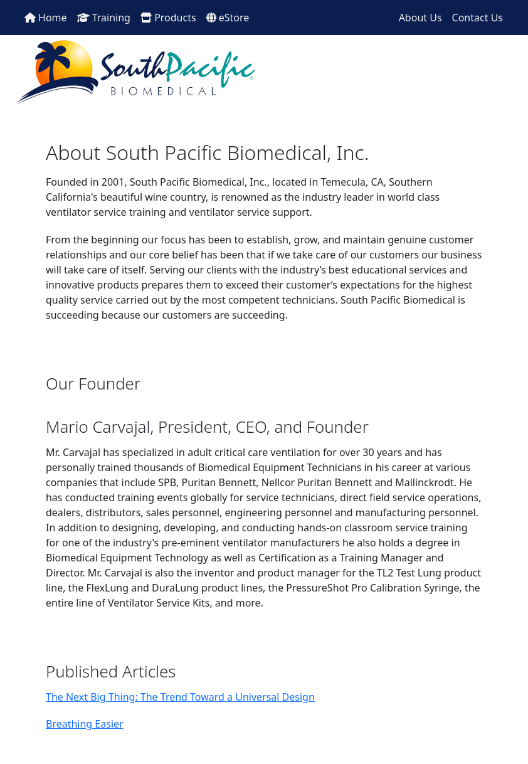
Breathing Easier (85, 724)
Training (103, 17)
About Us (420, 17)
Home (45, 17)
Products (168, 17)
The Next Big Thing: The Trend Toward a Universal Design (180, 697)
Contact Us (477, 17)
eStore (228, 17)
